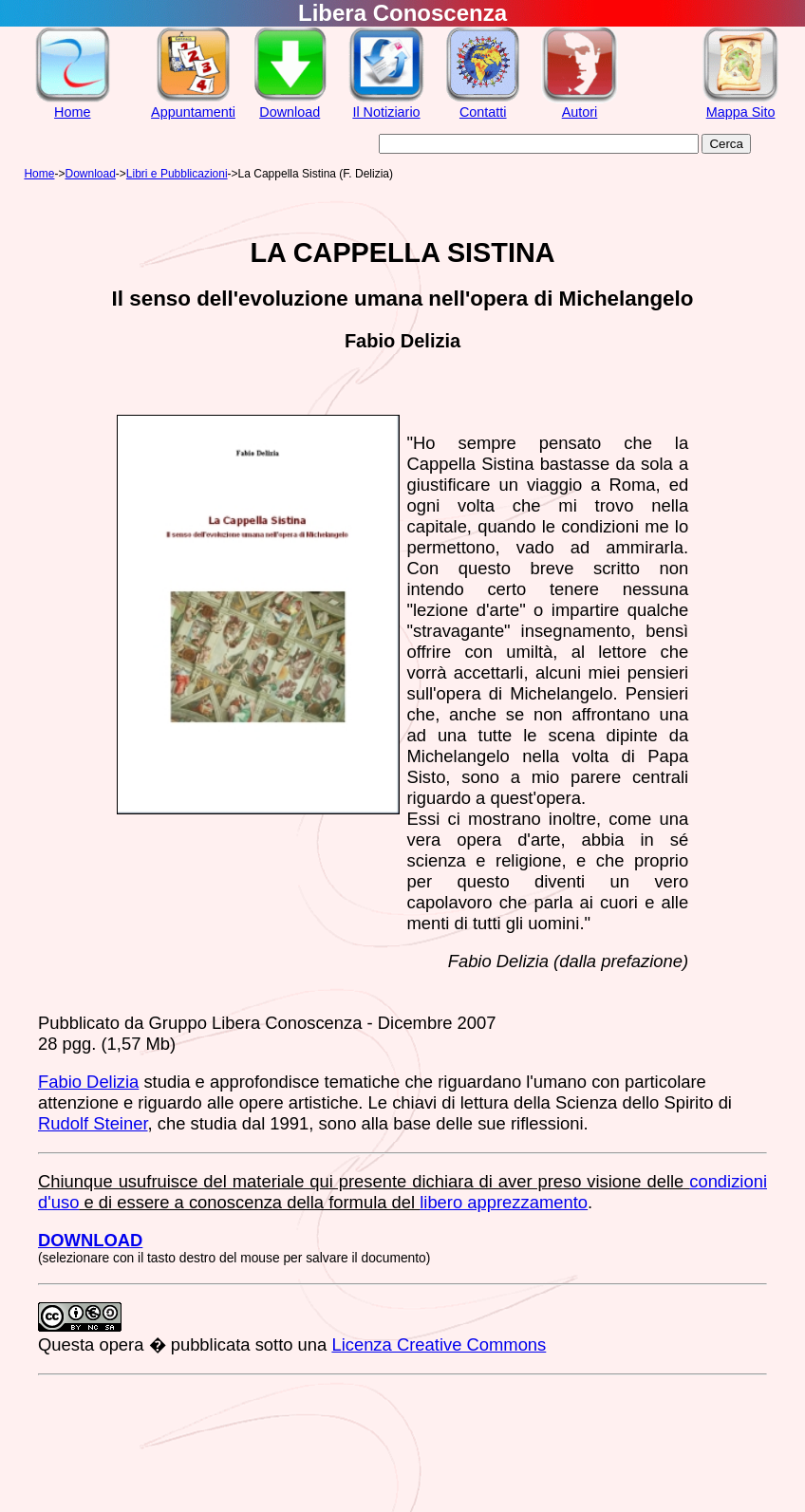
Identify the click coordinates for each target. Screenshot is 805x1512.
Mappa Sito (741, 112)
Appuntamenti (193, 112)
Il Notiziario (386, 112)
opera (121, 1344)
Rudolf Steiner (93, 1123)
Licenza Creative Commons (438, 1344)
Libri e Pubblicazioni (177, 173)
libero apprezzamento (504, 1202)
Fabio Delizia (88, 1082)
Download (289, 112)
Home (72, 112)
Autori (580, 112)
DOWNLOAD (90, 1240)
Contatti (483, 112)
